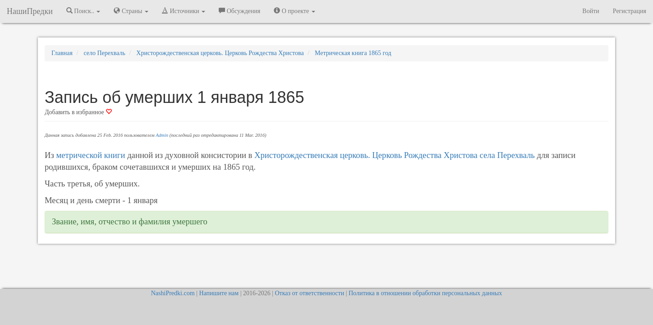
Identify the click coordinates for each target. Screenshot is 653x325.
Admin (162, 135)
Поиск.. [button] (83, 10)
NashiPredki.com (173, 293)
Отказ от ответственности (309, 293)
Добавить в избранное (78, 112)
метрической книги (90, 155)
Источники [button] (183, 10)
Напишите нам (219, 293)
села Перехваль (507, 155)
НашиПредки (30, 11)
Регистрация (629, 11)
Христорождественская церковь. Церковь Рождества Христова (366, 155)
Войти (590, 11)
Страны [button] (131, 10)
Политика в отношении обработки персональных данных (425, 293)
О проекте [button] (294, 10)
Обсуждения (239, 10)
